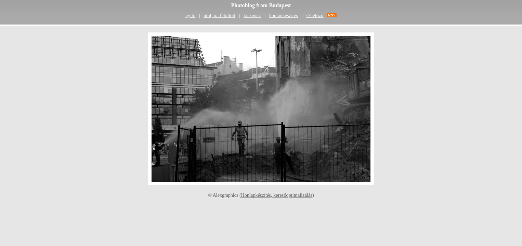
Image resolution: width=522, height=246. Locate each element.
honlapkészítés (283, 15)
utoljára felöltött (219, 15)
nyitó (190, 15)
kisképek (252, 15)
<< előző (315, 15)
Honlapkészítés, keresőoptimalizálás (276, 195)
